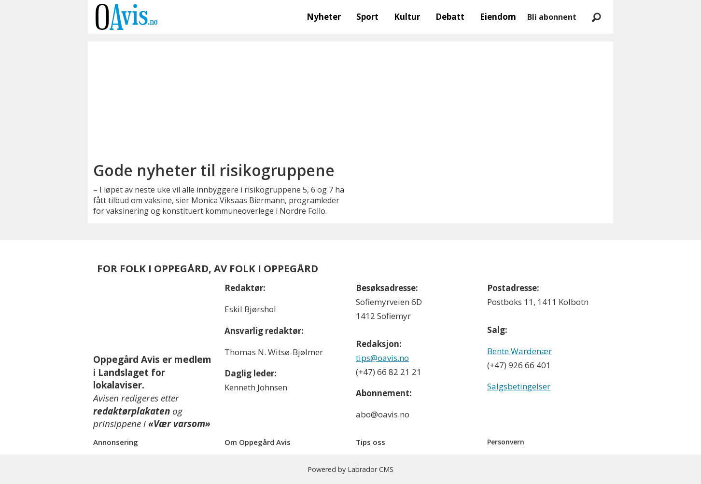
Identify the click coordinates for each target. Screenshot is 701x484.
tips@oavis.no (382, 357)
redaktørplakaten (131, 411)
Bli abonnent (551, 17)
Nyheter (324, 16)
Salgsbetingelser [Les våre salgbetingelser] (518, 386)
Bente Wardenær (519, 351)
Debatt (449, 16)
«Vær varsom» (179, 423)
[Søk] (596, 17)
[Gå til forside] (126, 17)
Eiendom (498, 16)
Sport (367, 16)
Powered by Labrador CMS (350, 469)
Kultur (407, 16)
